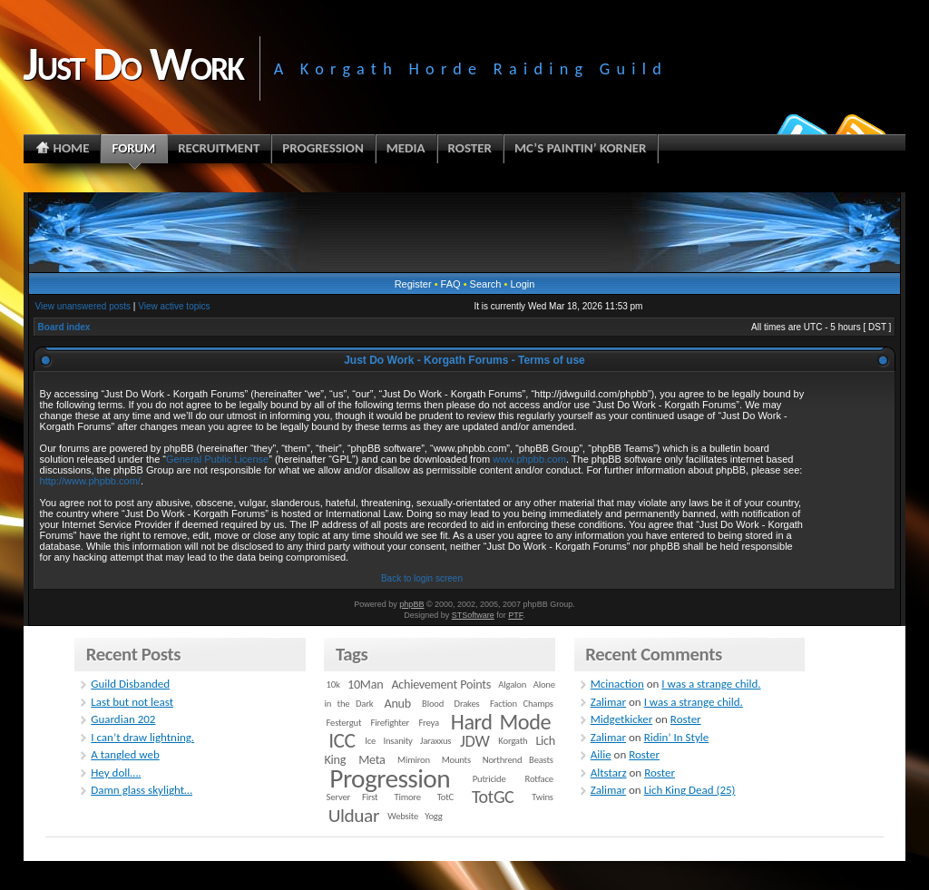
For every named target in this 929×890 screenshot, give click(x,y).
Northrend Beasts (518, 760)
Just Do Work (133, 63)
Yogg (433, 816)
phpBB (411, 604)
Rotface (539, 779)
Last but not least (132, 702)
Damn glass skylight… (141, 790)
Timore (407, 797)
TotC (445, 797)
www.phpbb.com (529, 459)
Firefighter (390, 723)
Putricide (489, 779)
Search (486, 284)
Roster (685, 719)
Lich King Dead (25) (690, 790)
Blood (433, 703)
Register (413, 284)
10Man (365, 684)
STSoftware (473, 615)
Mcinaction (617, 683)
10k (333, 684)
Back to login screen (422, 578)
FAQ (451, 284)
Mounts (456, 760)
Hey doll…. (116, 772)
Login (522, 284)
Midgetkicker (622, 719)
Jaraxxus (435, 741)
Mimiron (413, 760)
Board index (64, 327)
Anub (398, 703)
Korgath (512, 741)
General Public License (217, 459)
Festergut (344, 723)
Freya (428, 723)
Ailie (601, 754)
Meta (371, 760)
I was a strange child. (710, 683)
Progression (389, 778)
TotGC (493, 796)
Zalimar (608, 702)
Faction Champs (521, 703)
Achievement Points (441, 684)
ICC (341, 740)
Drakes (467, 703)
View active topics (174, 306)
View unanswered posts (83, 306)
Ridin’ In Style (676, 737)
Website (402, 816)
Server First (352, 797)
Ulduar (353, 815)
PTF (515, 615)
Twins (542, 797)
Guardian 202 (123, 719)
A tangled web (125, 754)
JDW (474, 740)
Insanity (397, 741)
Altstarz (609, 772)
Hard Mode (501, 722)
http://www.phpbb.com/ (90, 480)
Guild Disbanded (130, 683)
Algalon (512, 684)
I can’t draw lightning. (142, 737)
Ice (370, 741)
